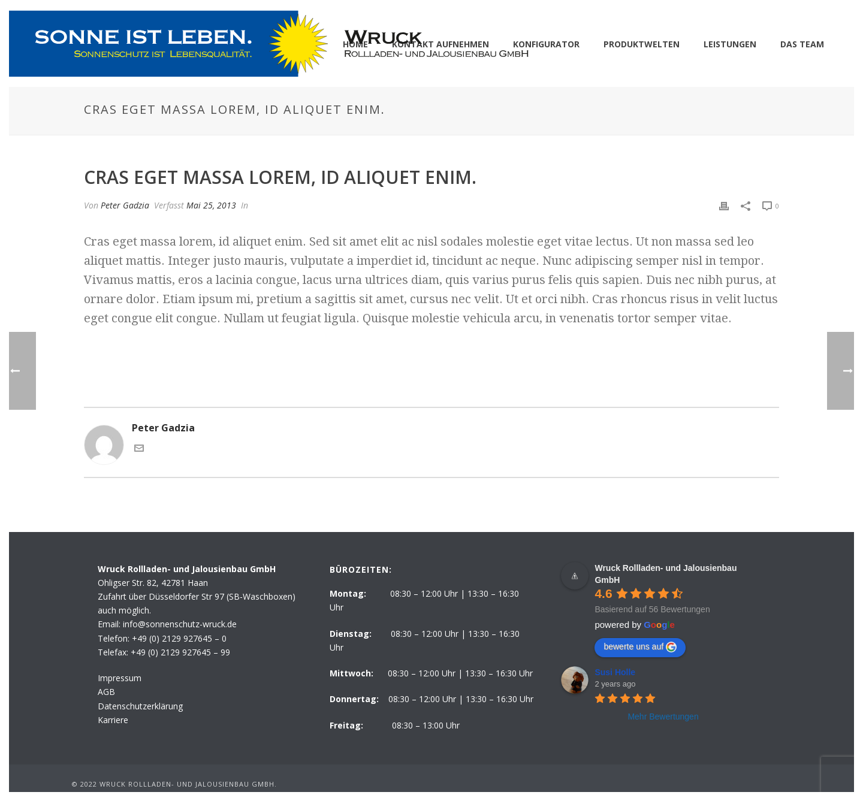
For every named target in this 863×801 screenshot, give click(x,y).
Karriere (113, 720)
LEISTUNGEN (730, 44)
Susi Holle (615, 672)
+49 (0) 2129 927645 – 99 (180, 652)
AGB (106, 691)
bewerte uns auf (640, 647)
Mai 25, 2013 (211, 205)
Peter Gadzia (125, 205)
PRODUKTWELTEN (642, 44)
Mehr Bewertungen (662, 716)
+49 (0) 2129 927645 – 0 (179, 638)
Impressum (119, 678)
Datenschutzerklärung (140, 706)
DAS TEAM (802, 44)
